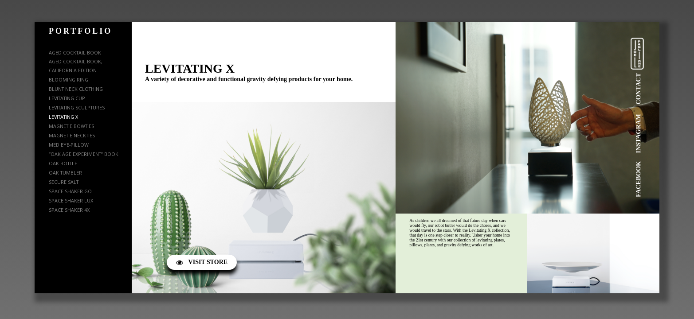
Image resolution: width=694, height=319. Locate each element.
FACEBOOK (638, 179)
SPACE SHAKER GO (70, 191)
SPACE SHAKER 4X (69, 209)
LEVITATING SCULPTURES (77, 107)
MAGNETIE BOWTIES (71, 126)
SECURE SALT (63, 182)
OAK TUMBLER (65, 172)
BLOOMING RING (68, 79)
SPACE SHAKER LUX (71, 200)
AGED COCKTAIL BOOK (75, 52)
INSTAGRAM (638, 133)
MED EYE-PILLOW (69, 144)
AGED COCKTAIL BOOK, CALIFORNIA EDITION (75, 66)
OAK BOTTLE (63, 163)
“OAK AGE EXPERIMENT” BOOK (83, 154)
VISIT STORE (202, 262)
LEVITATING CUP (67, 98)
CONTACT (638, 89)
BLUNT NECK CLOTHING (76, 89)
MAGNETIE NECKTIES (72, 135)
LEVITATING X (63, 116)
